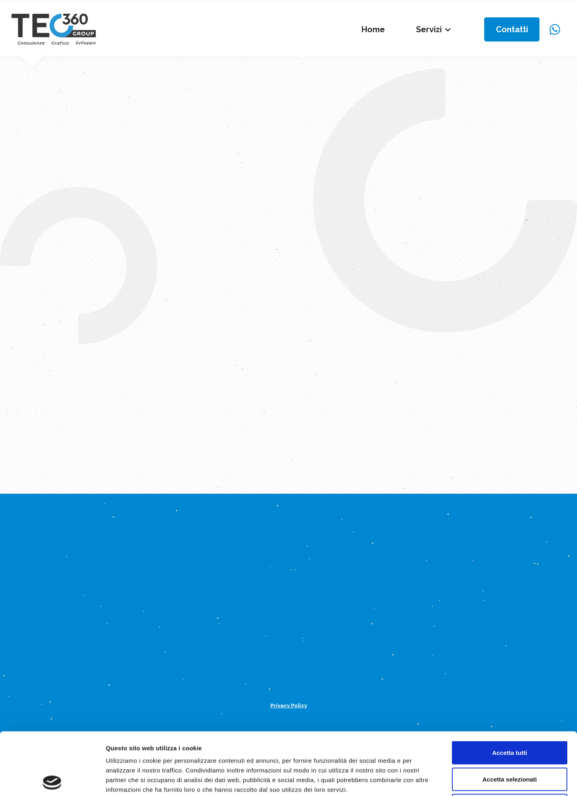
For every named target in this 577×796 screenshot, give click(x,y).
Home (373, 29)
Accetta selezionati (509, 716)
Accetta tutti (509, 690)
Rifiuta (509, 743)
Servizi (429, 29)
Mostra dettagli (424, 780)
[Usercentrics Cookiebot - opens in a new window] (52, 780)
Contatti (512, 29)
